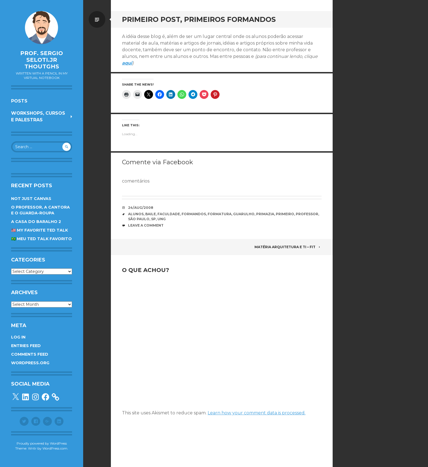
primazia (265, 214)
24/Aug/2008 (140, 208)
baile (150, 214)
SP (153, 219)
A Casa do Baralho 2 (36, 221)
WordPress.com (54, 448)
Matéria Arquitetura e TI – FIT (288, 247)
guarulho (243, 214)
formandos (194, 214)
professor (307, 214)
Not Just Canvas (31, 198)
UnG (161, 219)
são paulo (138, 219)
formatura (219, 214)
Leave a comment (146, 225)
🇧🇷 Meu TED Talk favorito (41, 238)
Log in (18, 337)
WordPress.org (30, 362)
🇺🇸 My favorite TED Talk (39, 230)
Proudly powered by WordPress (42, 443)
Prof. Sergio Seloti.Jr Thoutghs (41, 60)
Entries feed (26, 345)
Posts (19, 101)
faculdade (168, 214)
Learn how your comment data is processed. (256, 412)
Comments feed (29, 354)
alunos (136, 214)
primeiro (285, 214)
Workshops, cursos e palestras (38, 116)
